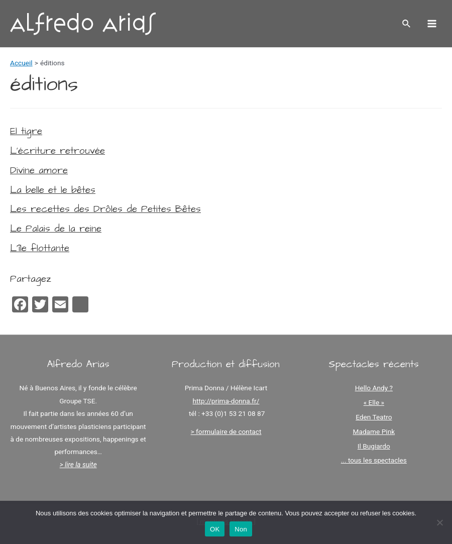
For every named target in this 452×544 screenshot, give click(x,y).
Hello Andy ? (374, 388)
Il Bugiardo (374, 446)
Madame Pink (374, 431)
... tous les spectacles (374, 460)
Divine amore (39, 170)
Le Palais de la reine (55, 229)
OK (214, 529)
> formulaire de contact (226, 431)
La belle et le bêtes (52, 190)
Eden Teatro (374, 417)
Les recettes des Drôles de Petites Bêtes (105, 209)
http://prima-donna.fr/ (226, 401)
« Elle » (374, 402)
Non (241, 529)
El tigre (26, 131)
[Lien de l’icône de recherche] (406, 24)
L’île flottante (39, 248)
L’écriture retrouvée (57, 151)
